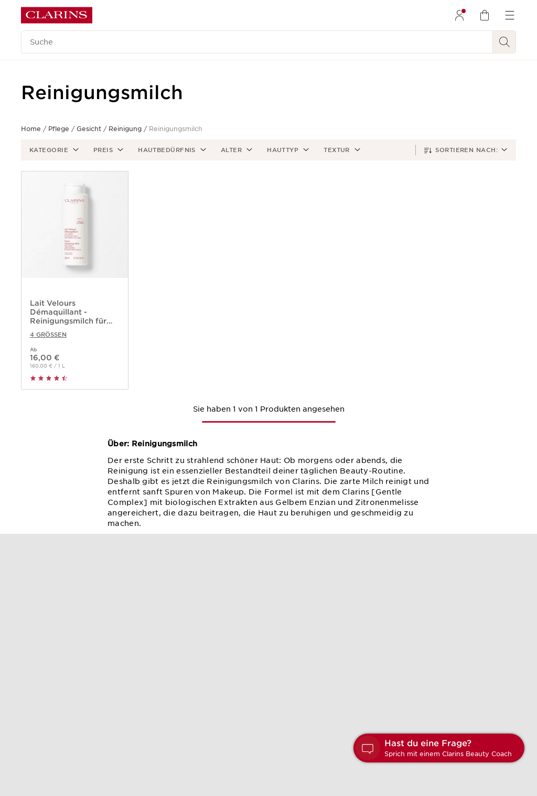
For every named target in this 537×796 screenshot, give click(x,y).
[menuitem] (459, 15)
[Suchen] (504, 41)
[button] (53, 149)
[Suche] (257, 41)
